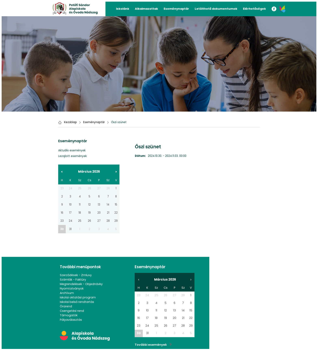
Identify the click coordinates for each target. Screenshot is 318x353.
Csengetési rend (72, 311)
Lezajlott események (72, 156)
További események (153, 345)
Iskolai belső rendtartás (77, 302)
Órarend (66, 306)
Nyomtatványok (72, 288)
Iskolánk (122, 9)
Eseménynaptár (176, 9)
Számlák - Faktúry (73, 280)
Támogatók (68, 315)
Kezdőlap (70, 122)
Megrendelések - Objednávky (81, 284)
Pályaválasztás (71, 320)
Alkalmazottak (146, 9)
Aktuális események (72, 150)
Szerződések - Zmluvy (76, 275)
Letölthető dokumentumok (216, 9)
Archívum (67, 293)
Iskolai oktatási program (78, 297)
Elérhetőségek (254, 9)
